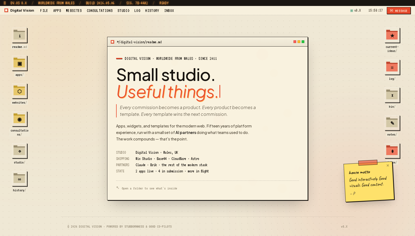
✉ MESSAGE (399, 11)
